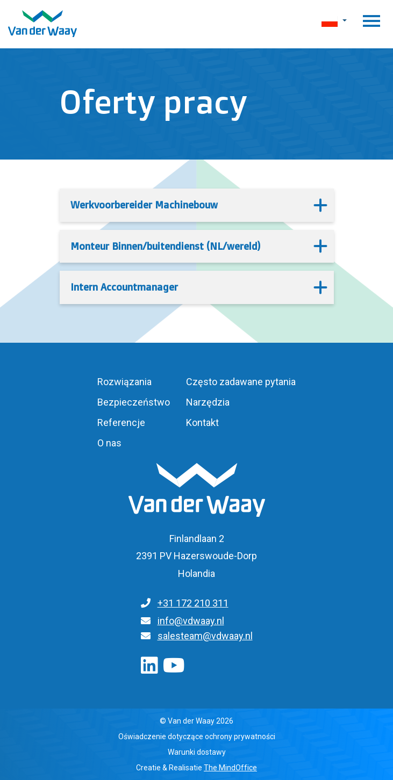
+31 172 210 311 (193, 603)
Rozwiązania (124, 381)
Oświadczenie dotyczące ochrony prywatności (196, 736)
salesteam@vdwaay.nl (205, 635)
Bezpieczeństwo (133, 402)
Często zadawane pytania (241, 381)
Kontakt (202, 422)
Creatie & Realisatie (196, 767)
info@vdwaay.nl (191, 620)
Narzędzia (208, 402)
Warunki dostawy (197, 752)
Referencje (121, 422)
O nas (109, 443)
